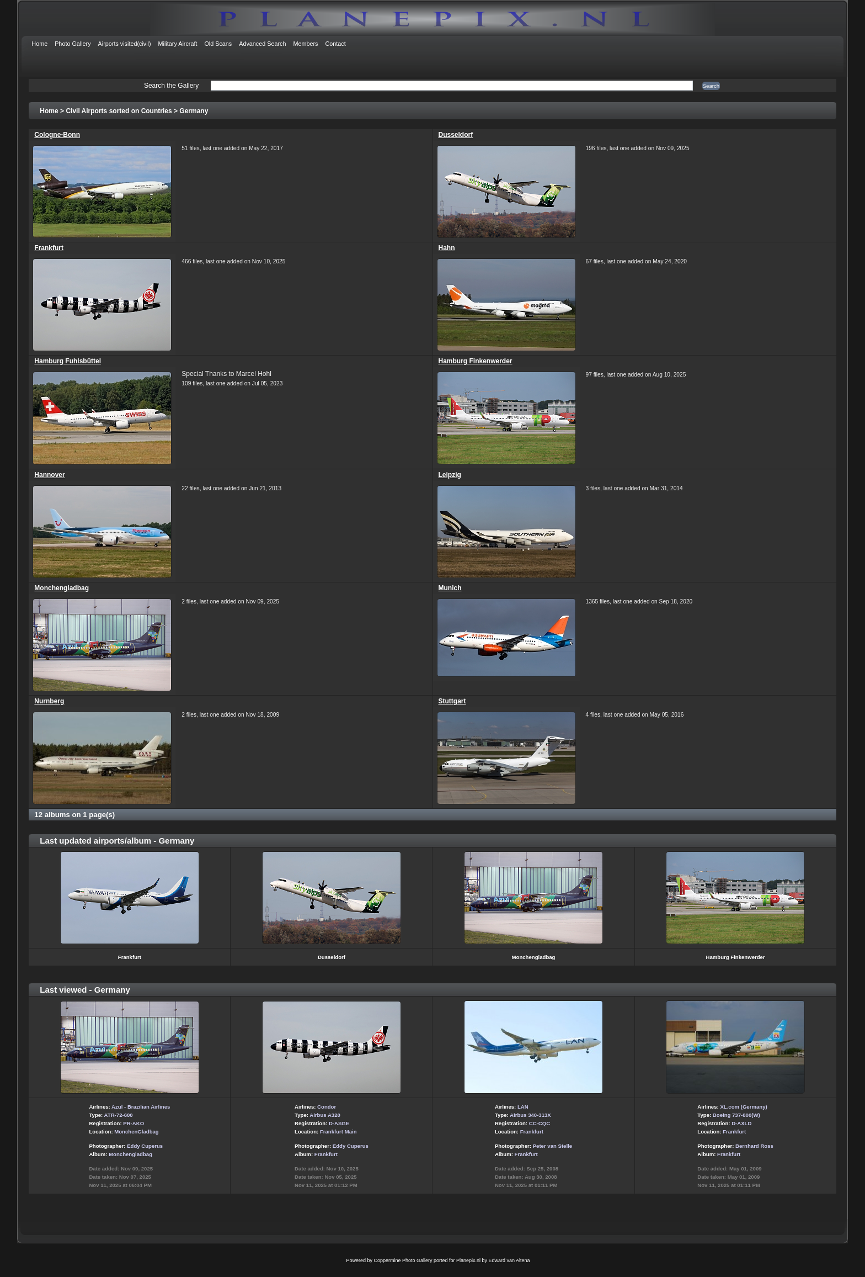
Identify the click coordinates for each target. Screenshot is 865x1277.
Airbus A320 (324, 1115)
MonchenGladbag (136, 1131)
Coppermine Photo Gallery (402, 1260)
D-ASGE (339, 1123)
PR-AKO (133, 1123)
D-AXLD (741, 1123)
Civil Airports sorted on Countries (119, 111)
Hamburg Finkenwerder (475, 361)
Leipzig (450, 475)
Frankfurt (48, 248)
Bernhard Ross (754, 1146)
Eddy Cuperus (145, 1146)
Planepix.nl (468, 1260)
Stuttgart (452, 701)
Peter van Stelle (552, 1146)
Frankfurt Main (338, 1131)
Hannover (49, 475)
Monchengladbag (61, 588)
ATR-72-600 (118, 1115)
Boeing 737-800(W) (736, 1115)
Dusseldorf (456, 135)
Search (711, 86)
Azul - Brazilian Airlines (140, 1107)
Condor (326, 1107)
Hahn (447, 248)
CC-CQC (539, 1123)
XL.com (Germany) (743, 1107)
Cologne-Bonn (57, 135)
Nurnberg (49, 701)
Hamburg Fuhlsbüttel (67, 361)
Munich (450, 588)
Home (49, 111)
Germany (193, 111)
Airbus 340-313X (530, 1115)
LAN (522, 1107)
